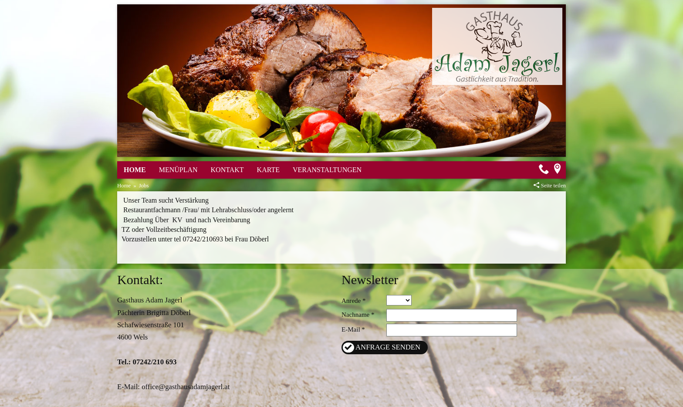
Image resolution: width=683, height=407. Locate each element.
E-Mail (351, 329)
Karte (268, 169)
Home (135, 169)
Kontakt (227, 169)
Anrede (351, 300)
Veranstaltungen (327, 169)
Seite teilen (553, 186)
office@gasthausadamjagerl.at (186, 387)
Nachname (355, 314)
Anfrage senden (387, 347)
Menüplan (178, 169)
